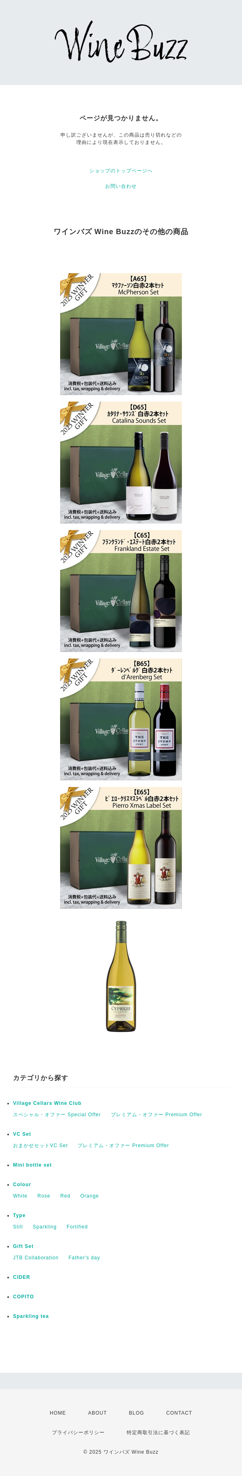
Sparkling (45, 1227)
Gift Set (23, 1246)
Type (19, 1215)
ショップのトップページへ (121, 171)
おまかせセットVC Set (40, 1145)
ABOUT (97, 1413)
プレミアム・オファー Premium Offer (156, 1114)
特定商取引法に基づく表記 (158, 1432)
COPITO (23, 1297)
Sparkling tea (31, 1316)
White (20, 1196)
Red (65, 1196)
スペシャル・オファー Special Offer (57, 1114)
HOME (58, 1413)
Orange (89, 1196)
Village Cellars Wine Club (47, 1103)
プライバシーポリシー (78, 1432)
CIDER (21, 1277)
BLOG (136, 1413)
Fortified (77, 1227)
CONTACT (179, 1413)
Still (18, 1227)
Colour (22, 1184)
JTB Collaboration (35, 1258)
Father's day (84, 1258)
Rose (43, 1196)
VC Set (22, 1134)
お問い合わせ (121, 186)
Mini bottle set (32, 1165)
